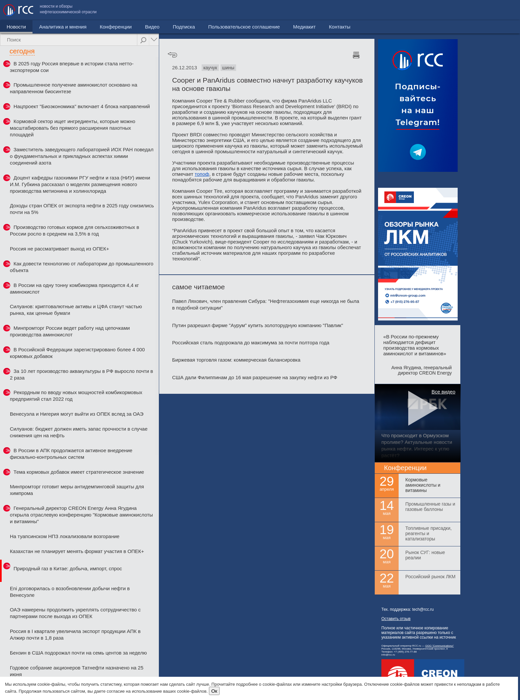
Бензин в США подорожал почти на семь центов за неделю (78, 653)
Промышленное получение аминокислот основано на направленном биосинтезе (73, 88)
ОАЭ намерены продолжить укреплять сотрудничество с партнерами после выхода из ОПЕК (75, 613)
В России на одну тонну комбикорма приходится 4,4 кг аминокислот (74, 288)
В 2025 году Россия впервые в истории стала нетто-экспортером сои (72, 67)
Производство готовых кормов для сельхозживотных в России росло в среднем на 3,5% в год (74, 230)
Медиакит (467, 10)
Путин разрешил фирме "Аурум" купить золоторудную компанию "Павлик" (257, 325)
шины (228, 67)
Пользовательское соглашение (407, 10)
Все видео (443, 391)
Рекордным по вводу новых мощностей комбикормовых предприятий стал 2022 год (76, 395)
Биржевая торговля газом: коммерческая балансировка (236, 360)
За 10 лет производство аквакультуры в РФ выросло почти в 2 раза (81, 374)
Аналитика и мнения (63, 27)
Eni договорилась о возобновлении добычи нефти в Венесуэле (70, 592)
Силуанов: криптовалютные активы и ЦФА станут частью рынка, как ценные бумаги (76, 310)
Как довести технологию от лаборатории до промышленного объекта (82, 267)
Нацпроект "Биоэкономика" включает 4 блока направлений (82, 106)
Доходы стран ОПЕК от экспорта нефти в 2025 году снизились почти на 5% (82, 209)
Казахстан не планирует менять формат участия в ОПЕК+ (77, 551)
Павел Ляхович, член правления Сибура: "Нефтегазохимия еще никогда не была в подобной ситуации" (265, 304)
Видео (152, 27)
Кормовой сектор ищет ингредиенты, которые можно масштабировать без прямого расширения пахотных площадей (72, 127)
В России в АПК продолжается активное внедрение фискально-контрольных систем (71, 454)
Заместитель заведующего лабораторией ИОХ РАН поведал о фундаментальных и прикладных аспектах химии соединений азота (82, 156)
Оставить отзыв (396, 618)
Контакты (502, 10)
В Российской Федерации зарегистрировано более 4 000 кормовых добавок (77, 353)
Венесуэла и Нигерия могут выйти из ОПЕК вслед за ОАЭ (77, 414)
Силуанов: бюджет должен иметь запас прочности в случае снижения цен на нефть (79, 432)
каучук (210, 67)
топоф (202, 174)
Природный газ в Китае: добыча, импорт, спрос (68, 568)
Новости (16, 27)
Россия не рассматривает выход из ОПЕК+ (59, 248)
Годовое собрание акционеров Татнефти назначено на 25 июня (77, 671)
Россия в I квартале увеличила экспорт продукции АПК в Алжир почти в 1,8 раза (75, 634)
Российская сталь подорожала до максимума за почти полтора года (250, 342)
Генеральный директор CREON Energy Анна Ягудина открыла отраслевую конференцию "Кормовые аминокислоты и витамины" (81, 514)
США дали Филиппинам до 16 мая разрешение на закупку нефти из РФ (254, 377)
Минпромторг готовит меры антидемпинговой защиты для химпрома (77, 490)
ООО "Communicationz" (439, 645)
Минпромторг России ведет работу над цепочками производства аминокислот (70, 331)
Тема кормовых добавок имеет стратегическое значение (79, 472)
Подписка (184, 27)
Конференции (116, 27)
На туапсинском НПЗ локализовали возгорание (64, 536)
